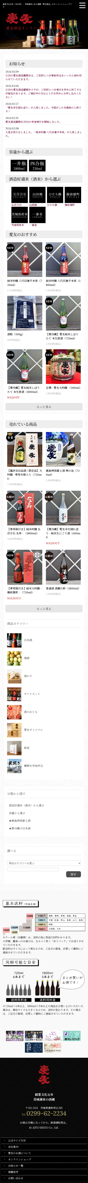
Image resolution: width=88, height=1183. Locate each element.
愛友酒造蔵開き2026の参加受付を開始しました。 (33, 121)
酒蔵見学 (13, 1172)
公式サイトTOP (17, 1140)
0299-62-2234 (46, 1113)
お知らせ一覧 (15, 1165)
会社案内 (13, 1147)
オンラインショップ (19, 1159)
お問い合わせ (15, 1178)
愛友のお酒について (19, 1153)
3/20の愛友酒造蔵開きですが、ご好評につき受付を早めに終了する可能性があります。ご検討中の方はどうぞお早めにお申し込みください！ (43, 93)
